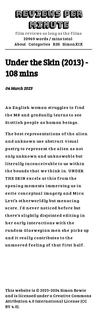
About (20, 44)
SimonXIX (72, 44)
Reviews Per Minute (48, 19)
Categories (39, 44)
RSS (56, 44)
